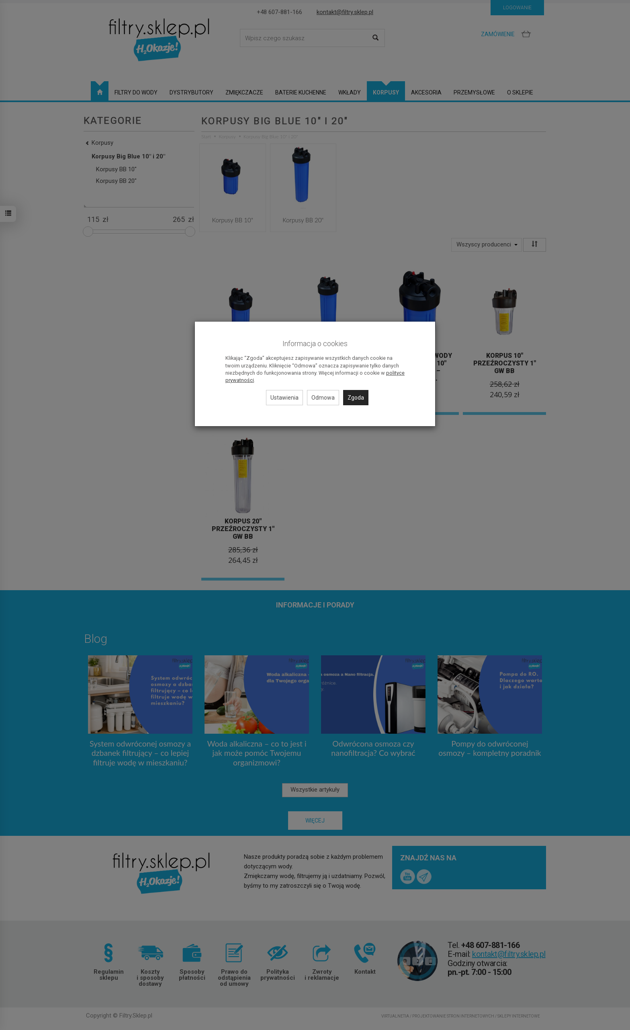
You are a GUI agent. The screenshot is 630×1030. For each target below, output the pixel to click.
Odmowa (323, 397)
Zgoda (356, 397)
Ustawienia (284, 397)
